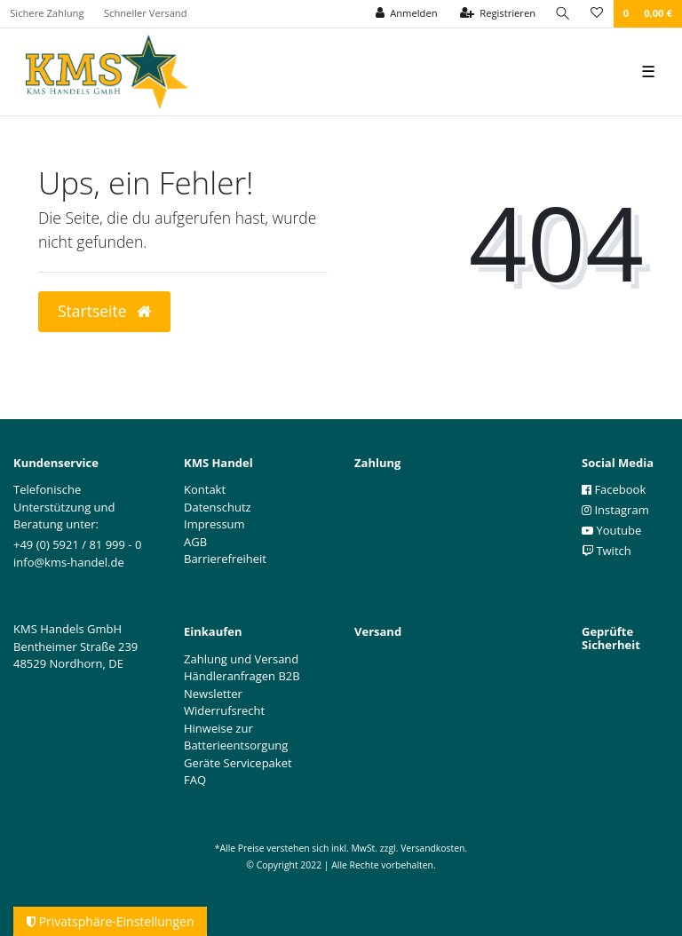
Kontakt (205, 489)
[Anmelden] (407, 14)
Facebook (614, 489)
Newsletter (213, 694)
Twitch (606, 551)
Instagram (615, 510)
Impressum (214, 524)
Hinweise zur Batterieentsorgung (236, 737)
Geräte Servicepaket (238, 763)
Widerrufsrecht (224, 710)
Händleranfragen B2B (242, 676)
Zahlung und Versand (241, 659)
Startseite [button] (104, 310)
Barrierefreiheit (225, 559)
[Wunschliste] (597, 14)
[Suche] (563, 14)
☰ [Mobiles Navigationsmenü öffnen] (648, 71)
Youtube (611, 530)
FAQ (195, 780)
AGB (195, 542)
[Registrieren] (498, 14)
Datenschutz (217, 507)
